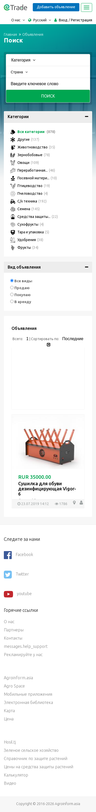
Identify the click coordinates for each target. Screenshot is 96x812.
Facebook (18, 555)
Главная (10, 34)
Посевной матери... (33, 178)
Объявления (32, 34)
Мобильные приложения (28, 694)
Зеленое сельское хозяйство (31, 750)
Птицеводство (30, 186)
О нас (9, 621)
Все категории (32, 132)
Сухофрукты (27, 224)
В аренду (22, 302)
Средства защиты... (34, 217)
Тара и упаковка (29, 232)
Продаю (22, 288)
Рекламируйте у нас (23, 654)
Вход (63, 20)
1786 (61, 504)
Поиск (48, 96)
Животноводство (32, 147)
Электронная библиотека (28, 702)
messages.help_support (26, 646)
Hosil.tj (10, 742)
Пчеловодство (29, 193)
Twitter (16, 574)
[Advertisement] (48, 380)
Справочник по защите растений (35, 758)
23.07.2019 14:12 (33, 504)
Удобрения (26, 240)
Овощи (24, 163)
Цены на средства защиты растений (38, 766)
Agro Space (14, 686)
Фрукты (24, 247)
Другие (24, 139)
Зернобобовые (30, 155)
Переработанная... (32, 170)
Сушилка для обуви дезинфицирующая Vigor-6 (47, 488)
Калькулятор (16, 775)
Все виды (23, 281)
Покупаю (22, 295)
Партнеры (14, 630)
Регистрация (81, 20)
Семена (25, 209)
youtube (18, 594)
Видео (10, 783)
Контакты (13, 638)
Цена (9, 719)
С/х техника (28, 201)
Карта (9, 710)
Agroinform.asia (18, 677)
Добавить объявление (56, 7)
